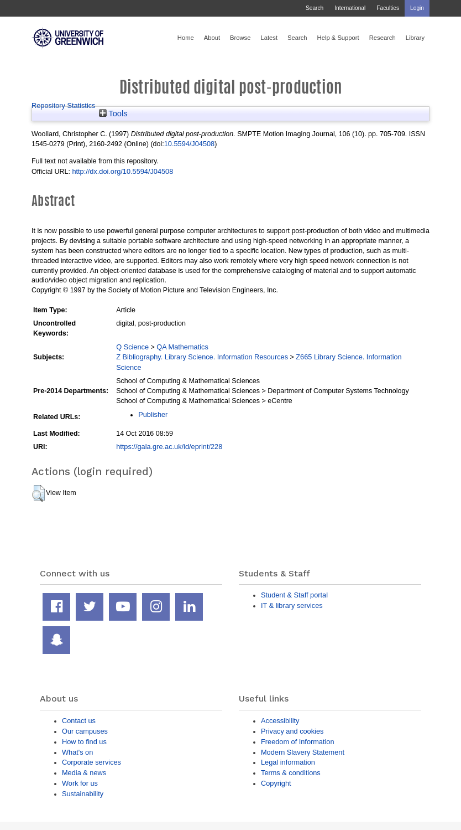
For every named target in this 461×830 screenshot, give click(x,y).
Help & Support (338, 37)
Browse (240, 37)
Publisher (152, 414)
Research (382, 37)
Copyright (276, 783)
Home (185, 37)
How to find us (84, 742)
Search (314, 8)
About (212, 37)
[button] (38, 493)
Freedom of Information (297, 742)
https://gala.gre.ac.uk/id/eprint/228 (169, 446)
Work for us (80, 783)
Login (417, 8)
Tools (113, 113)
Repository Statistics (64, 105)
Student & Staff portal (294, 595)
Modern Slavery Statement (302, 752)
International (349, 8)
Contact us (79, 720)
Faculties (387, 8)
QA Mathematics (182, 347)
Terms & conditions (291, 773)
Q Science (132, 347)
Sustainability (82, 794)
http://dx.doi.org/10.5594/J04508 (122, 171)
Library (415, 37)
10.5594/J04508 (189, 144)
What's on (77, 752)
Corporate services (91, 762)
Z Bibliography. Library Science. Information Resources (202, 357)
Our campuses (85, 731)
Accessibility (280, 720)
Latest (268, 37)
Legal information (288, 762)
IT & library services (292, 605)
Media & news (84, 773)
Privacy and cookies (292, 731)
